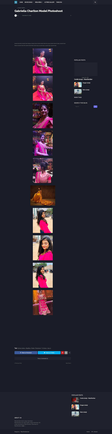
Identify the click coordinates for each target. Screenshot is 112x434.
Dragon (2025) (86, 83)
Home (15, 7)
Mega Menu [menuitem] (38, 2)
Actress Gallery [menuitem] (49, 2)
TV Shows (44, 348)
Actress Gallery (21, 7)
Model (32, 348)
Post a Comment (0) (43, 358)
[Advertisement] (42, 29)
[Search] (86, 106)
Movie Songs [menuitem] (28, 2)
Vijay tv (49, 348)
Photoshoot (38, 348)
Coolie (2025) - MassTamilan (83, 79)
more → (24, 426)
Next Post (68, 363)
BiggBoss (28, 348)
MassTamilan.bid (25, 431)
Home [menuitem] (21, 2)
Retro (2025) (86, 90)
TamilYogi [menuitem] (59, 2)
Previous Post (18, 363)
